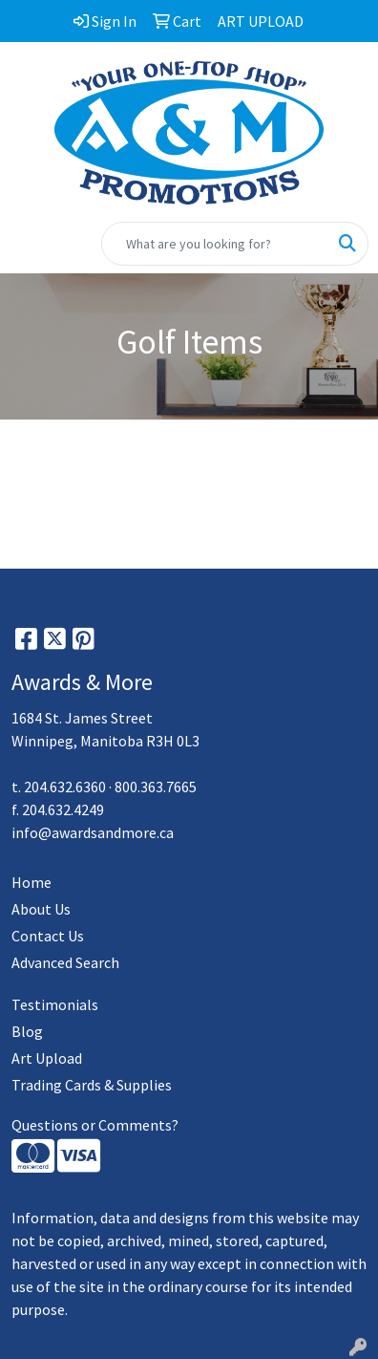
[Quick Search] (214, 244)
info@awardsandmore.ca (92, 832)
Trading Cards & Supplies (91, 1084)
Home (31, 882)
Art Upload (46, 1058)
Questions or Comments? (94, 1124)
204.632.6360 (65, 786)
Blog (27, 1031)
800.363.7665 (156, 786)
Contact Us (47, 935)
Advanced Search (65, 962)
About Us (41, 908)
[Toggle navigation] (30, 243)
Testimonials (54, 1004)
